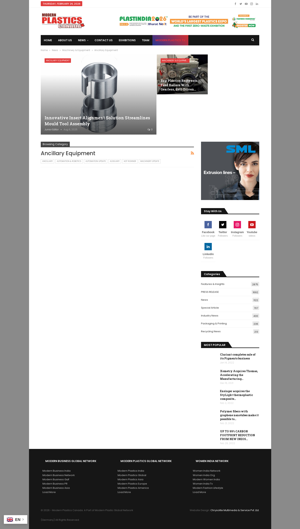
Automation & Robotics (69, 161)
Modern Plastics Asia (130, 479)
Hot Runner (130, 161)
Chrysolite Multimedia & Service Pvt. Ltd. (234, 510)
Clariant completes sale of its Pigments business (238, 356)
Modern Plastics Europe (132, 483)
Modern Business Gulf (55, 479)
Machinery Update (149, 161)
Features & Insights (212, 284)
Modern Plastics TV (170, 40)
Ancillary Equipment (58, 60)
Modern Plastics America (133, 488)
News (82, 40)
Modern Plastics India (131, 471)
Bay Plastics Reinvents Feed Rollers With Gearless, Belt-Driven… (179, 85)
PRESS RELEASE (210, 292)
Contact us (104, 40)
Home (48, 40)
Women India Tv (203, 483)
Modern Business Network (58, 475)
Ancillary (47, 161)
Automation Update (96, 161)
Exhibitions (127, 40)
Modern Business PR (54, 483)
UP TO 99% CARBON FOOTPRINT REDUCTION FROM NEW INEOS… (237, 435)
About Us (65, 40)
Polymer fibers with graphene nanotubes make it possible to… (239, 415)
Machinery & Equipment (175, 60)
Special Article (210, 308)
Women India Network (206, 471)
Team (145, 40)
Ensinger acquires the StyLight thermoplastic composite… (236, 395)
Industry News (209, 315)
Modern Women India (206, 479)
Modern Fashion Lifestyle (208, 488)
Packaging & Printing (214, 323)
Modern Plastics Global (132, 475)
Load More (49, 492)
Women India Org (204, 475)
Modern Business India (56, 471)
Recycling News (211, 331)
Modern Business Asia (56, 488)
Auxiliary (115, 161)
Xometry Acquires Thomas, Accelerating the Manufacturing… (239, 375)
